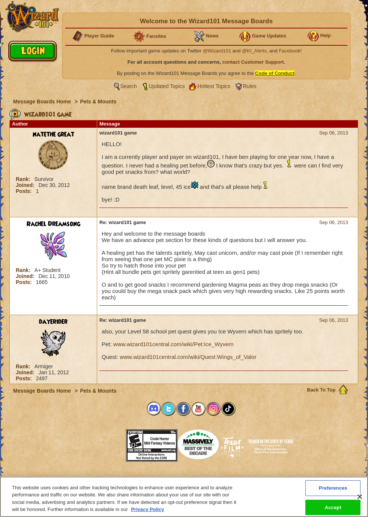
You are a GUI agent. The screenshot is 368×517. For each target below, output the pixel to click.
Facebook (289, 51)
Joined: (26, 185)
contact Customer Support (253, 62)
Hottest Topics (213, 86)
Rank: (24, 179)
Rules (250, 86)
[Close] (359, 497)
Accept (333, 508)
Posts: (24, 191)
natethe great (53, 134)
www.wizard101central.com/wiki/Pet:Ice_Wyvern (173, 344)
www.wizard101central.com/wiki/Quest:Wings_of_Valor (188, 357)
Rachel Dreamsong (53, 224)
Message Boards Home (42, 102)
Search (128, 86)
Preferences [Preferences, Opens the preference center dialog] (333, 489)
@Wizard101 (217, 51)
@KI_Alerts (254, 51)
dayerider (53, 321)
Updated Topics (167, 86)
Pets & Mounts (98, 102)
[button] (107, 443)
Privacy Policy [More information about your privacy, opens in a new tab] (147, 510)
